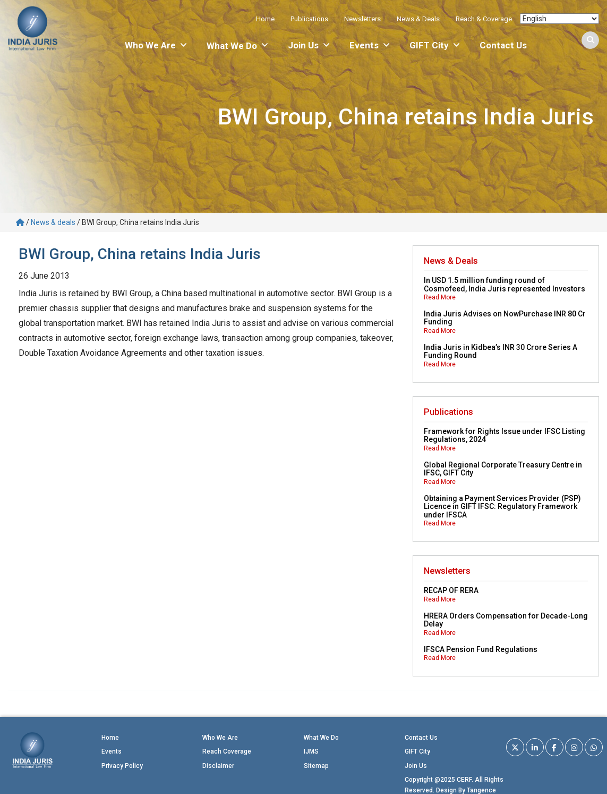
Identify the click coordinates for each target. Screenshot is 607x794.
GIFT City (435, 45)
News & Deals (418, 19)
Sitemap (316, 766)
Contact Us (503, 45)
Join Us (309, 45)
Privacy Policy (122, 766)
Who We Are (156, 45)
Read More (440, 297)
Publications (309, 19)
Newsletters (362, 19)
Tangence (481, 790)
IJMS (311, 751)
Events (370, 45)
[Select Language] (559, 18)
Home (265, 19)
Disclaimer (218, 766)
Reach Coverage (226, 751)
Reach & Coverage (484, 19)
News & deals (53, 222)
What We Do (321, 737)
